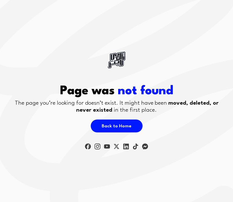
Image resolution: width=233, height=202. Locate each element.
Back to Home (116, 126)
